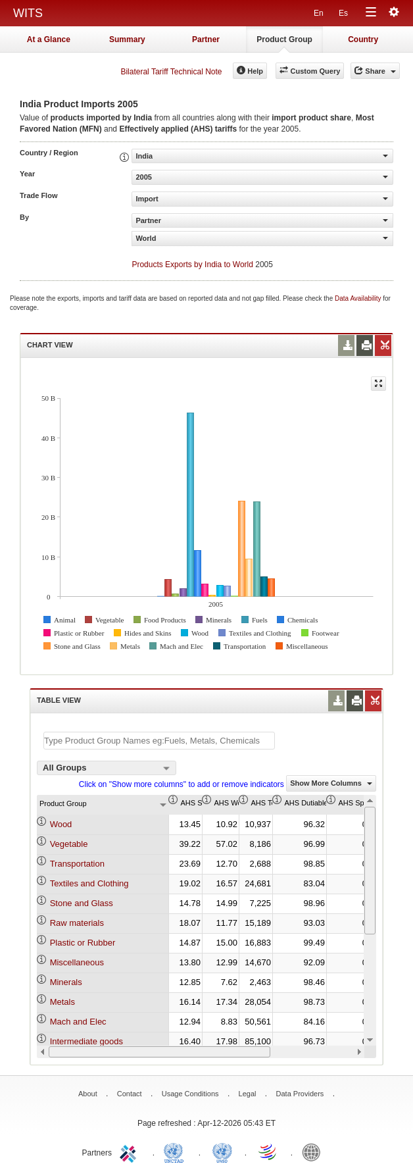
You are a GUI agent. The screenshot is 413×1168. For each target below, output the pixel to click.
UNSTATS (222, 1151)
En (319, 13)
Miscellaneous (77, 962)
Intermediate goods (86, 1041)
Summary (127, 39)
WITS (28, 13)
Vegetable (69, 844)
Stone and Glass (81, 903)
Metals (62, 1002)
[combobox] (106, 768)
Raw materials (77, 923)
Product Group (284, 39)
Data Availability (359, 298)
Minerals (66, 982)
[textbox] (159, 740)
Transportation (77, 864)
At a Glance (48, 39)
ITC (130, 1151)
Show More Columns (331, 783)
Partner (206, 39)
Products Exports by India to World (192, 264)
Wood (61, 824)
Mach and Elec (78, 1022)
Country (363, 39)
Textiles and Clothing (89, 883)
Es (343, 13)
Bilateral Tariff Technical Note (171, 71)
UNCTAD (176, 1151)
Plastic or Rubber (83, 943)
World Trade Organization (268, 1151)
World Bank (314, 1151)
